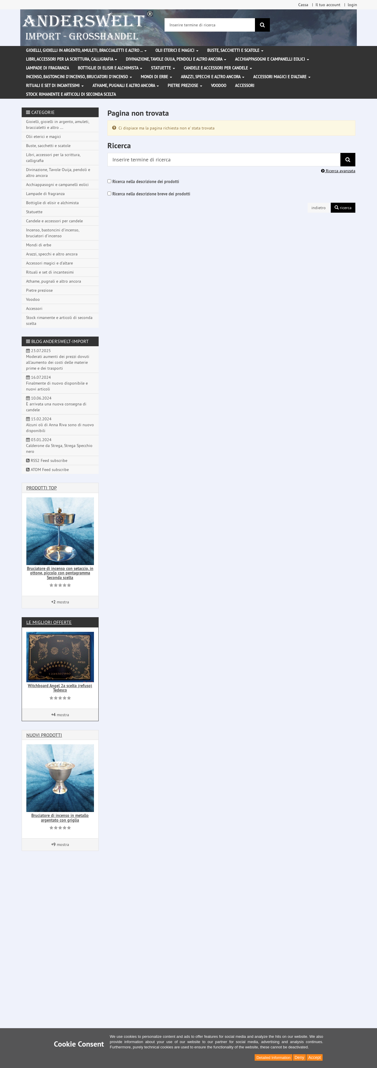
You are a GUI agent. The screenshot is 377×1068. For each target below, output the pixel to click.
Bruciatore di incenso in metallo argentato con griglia (60, 818)
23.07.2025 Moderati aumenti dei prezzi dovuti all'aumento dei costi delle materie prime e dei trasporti (57, 359)
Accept (314, 1057)
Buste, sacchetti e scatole (235, 50)
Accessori (244, 85)
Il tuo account (328, 4)
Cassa (303, 4)
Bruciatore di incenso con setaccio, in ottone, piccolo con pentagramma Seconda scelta (60, 573)
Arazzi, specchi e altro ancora (212, 76)
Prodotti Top (41, 488)
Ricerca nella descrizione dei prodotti (145, 181)
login (352, 4)
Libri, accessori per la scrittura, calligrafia (71, 59)
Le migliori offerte (49, 622)
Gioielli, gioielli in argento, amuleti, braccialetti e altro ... (86, 50)
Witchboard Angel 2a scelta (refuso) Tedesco (60, 688)
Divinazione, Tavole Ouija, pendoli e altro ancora (176, 59)
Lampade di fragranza (47, 68)
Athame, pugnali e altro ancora (125, 85)
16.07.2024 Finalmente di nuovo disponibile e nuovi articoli (57, 383)
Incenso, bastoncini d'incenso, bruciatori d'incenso (79, 76)
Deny (299, 1057)
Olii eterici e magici (176, 50)
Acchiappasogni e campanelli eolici (272, 59)
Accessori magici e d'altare (282, 76)
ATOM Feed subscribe (47, 469)
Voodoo (218, 85)
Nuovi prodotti (44, 735)
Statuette (163, 68)
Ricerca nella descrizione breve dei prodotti (151, 194)
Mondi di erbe (156, 76)
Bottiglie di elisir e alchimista (110, 68)
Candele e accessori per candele (218, 68)
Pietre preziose (185, 85)
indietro (318, 207)
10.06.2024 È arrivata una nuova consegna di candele (56, 403)
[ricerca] (262, 25)
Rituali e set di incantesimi (55, 85)
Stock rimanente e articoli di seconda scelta (71, 94)
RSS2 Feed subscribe (46, 460)
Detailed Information (273, 1057)
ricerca (343, 207)
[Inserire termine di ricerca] (209, 25)
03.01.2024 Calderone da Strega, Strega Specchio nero (59, 445)
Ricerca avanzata (338, 170)
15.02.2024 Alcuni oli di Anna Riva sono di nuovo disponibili (60, 424)
